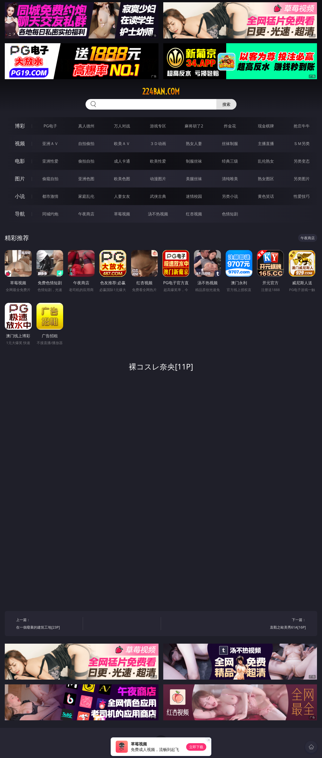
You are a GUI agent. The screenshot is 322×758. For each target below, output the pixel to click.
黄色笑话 (266, 196)
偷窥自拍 (50, 178)
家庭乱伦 (86, 196)
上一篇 (47, 624)
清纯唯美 (230, 178)
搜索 (226, 104)
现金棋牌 (266, 126)
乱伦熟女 (266, 161)
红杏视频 (194, 214)
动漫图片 (158, 178)
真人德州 (86, 126)
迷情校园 (194, 196)
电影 (20, 161)
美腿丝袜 (194, 178)
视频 (20, 143)
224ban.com (161, 91)
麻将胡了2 (194, 126)
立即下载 (196, 746)
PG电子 (50, 126)
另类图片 (302, 178)
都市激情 (50, 196)
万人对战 (122, 126)
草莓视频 (122, 214)
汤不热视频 (158, 214)
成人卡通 (122, 161)
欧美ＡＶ (122, 143)
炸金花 (230, 126)
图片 (20, 178)
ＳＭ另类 (302, 143)
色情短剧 (230, 214)
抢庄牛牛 (302, 126)
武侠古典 (158, 196)
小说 (20, 196)
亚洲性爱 (50, 161)
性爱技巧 (302, 196)
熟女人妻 (194, 143)
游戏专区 (158, 126)
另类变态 (302, 161)
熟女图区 (266, 178)
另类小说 (230, 196)
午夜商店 (86, 214)
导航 (20, 213)
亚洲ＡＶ (50, 143)
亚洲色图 (86, 178)
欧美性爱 (158, 161)
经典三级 (230, 161)
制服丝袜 (194, 161)
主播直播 (266, 143)
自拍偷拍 (86, 143)
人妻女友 (122, 196)
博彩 (20, 125)
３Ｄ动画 (158, 143)
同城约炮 (50, 214)
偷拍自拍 (86, 161)
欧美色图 (122, 178)
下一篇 (274, 624)
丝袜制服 (230, 143)
